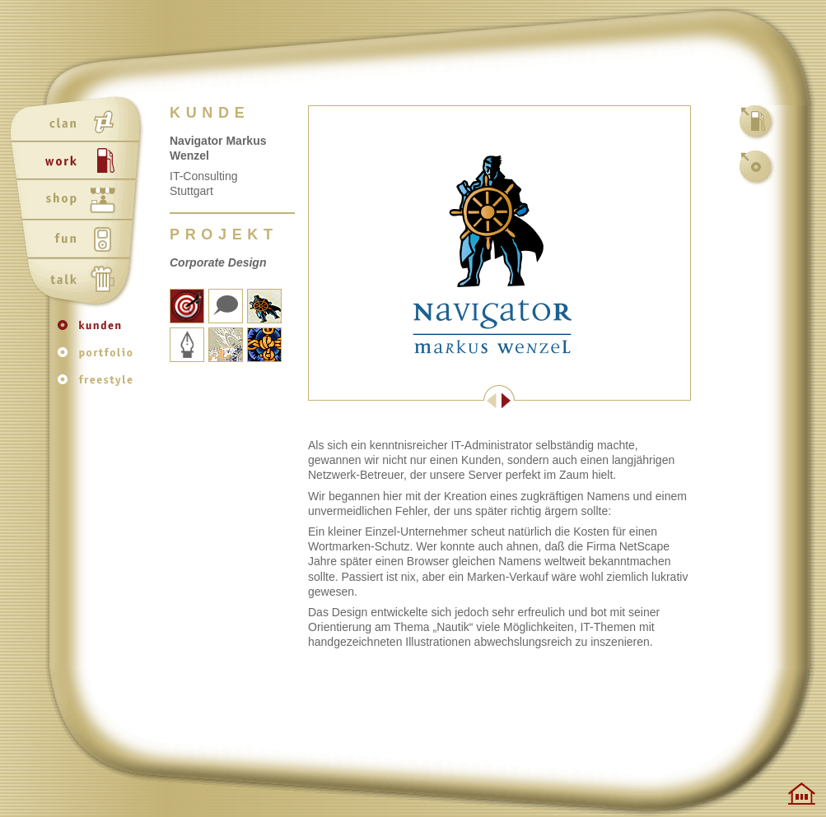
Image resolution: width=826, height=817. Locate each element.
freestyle (99, 384)
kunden (99, 333)
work (79, 162)
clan (79, 122)
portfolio (99, 358)
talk (79, 280)
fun (79, 241)
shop (79, 201)
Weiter (594, 400)
